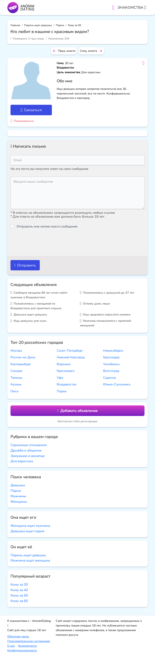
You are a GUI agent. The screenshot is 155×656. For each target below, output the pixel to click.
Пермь (62, 391)
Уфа (60, 378)
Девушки (17, 485)
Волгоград (111, 371)
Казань (15, 384)
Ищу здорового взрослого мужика (105, 314)
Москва (16, 350)
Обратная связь (18, 636)
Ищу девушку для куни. (28, 321)
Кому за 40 (19, 590)
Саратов (109, 378)
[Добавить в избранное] (143, 63)
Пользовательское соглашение (28, 641)
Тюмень (16, 378)
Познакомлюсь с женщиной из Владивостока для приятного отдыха (35, 306)
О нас (11, 646)
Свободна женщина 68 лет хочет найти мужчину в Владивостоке (38, 294)
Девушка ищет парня (27, 531)
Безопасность (27, 646)
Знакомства (131, 7)
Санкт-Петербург (70, 350)
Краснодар (111, 357)
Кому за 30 (74, 25)
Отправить (25, 265)
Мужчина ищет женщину (30, 560)
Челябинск (111, 364)
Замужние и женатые (27, 456)
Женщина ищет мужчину (30, 525)
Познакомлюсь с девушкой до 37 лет (107, 292)
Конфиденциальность (22, 650)
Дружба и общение (26, 450)
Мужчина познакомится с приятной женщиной (105, 323)
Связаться (31, 109)
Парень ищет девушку (38, 25)
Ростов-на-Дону (22, 357)
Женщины (18, 501)
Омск (14, 391)
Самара (16, 371)
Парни (60, 25)
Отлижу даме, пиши (95, 304)
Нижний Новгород (71, 357)
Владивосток (66, 384)
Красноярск (65, 371)
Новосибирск (113, 350)
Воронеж (64, 364)
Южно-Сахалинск (116, 384)
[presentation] (41, 242)
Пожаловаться (22, 121)
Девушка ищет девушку (28, 314)
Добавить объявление (77, 411)
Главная (15, 25)
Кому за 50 (19, 595)
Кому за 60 (19, 601)
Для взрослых (21, 461)
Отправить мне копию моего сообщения (47, 226)
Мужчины (18, 496)
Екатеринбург (20, 364)
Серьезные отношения (28, 445)
